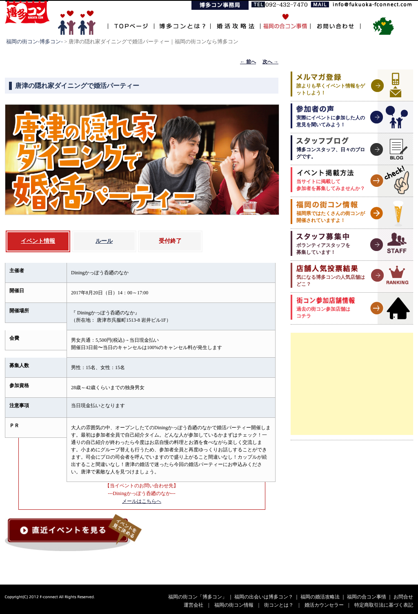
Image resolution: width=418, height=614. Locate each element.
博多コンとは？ (182, 21)
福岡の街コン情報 (233, 605)
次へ (270, 62)
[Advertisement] (352, 384)
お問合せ (403, 597)
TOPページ (131, 21)
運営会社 (193, 605)
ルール (104, 241)
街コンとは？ (278, 605)
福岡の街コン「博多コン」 (197, 597)
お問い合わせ (335, 21)
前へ (248, 62)
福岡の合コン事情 (366, 597)
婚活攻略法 (235, 21)
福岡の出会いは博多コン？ (263, 597)
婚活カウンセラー (324, 605)
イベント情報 (38, 241)
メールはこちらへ (141, 501)
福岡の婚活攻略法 (320, 597)
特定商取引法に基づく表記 (383, 605)
